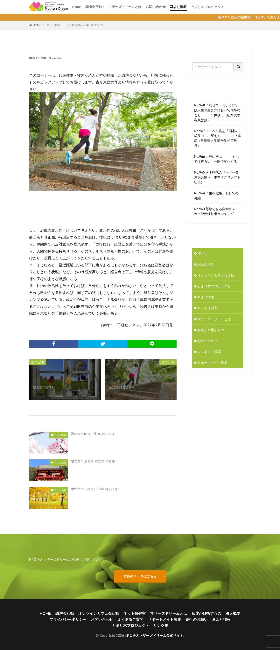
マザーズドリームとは (124, 7)
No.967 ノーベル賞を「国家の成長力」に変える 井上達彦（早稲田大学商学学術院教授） (217, 138)
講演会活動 (93, 7)
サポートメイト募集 (212, 363)
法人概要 (233, 613)
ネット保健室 (207, 308)
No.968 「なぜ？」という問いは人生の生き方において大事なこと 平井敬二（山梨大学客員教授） (217, 112)
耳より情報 (178, 7)
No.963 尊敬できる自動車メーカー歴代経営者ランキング (216, 211)
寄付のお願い (197, 619)
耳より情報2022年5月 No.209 (84, 25)
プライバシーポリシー (67, 619)
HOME (37, 25)
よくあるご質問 (209, 352)
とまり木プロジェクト (207, 7)
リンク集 (160, 625)
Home (76, 7)
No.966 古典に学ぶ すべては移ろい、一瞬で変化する (216, 158)
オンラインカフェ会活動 (216, 275)
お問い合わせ (156, 7)
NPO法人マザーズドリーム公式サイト (154, 635)
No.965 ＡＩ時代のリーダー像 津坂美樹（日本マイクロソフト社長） (217, 177)
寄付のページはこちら (140, 576)
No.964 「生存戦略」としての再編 (216, 195)
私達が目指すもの (211, 330)
